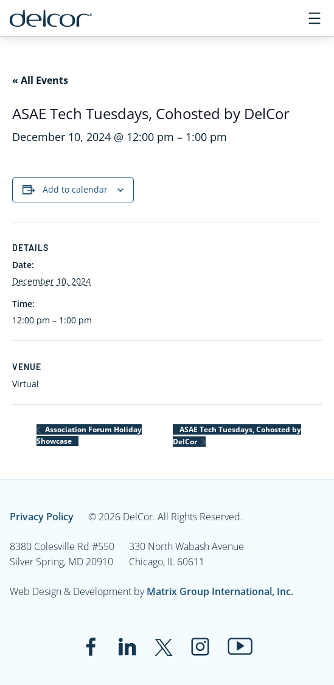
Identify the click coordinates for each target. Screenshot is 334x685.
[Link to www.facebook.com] (91, 647)
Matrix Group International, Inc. (220, 591)
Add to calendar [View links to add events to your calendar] (75, 189)
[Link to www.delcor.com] (51, 18)
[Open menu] (314, 18)
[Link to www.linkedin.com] (127, 647)
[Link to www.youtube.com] (240, 646)
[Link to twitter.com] (164, 647)
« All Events (40, 80)
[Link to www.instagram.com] (200, 647)
